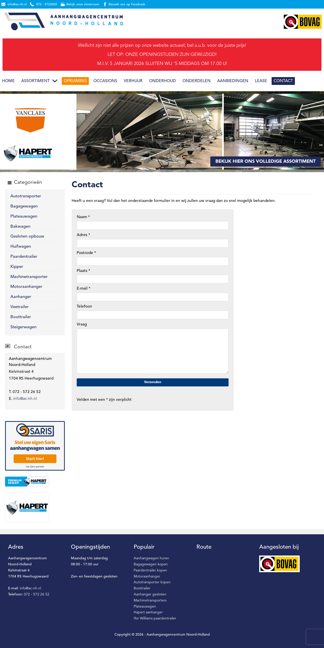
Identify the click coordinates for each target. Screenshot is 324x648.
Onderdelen (197, 81)
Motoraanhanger (26, 287)
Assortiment (35, 81)
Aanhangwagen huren (151, 558)
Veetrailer (19, 307)
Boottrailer (20, 317)
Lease (261, 81)
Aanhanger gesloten (150, 594)
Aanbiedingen (232, 81)
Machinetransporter (29, 277)
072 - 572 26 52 (36, 594)
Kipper (16, 267)
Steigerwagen (23, 327)
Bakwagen (20, 226)
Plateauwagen (23, 216)
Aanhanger (20, 297)
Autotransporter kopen (152, 582)
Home (8, 81)
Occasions (105, 81)
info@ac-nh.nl (25, 399)
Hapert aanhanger (148, 612)
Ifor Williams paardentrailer (155, 618)
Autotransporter (25, 196)
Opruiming (75, 81)
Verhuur (133, 81)
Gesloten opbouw (27, 236)
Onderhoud (162, 81)
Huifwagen (20, 246)
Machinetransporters (150, 600)
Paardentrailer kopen (150, 570)
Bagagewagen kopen (151, 564)
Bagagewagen (24, 206)
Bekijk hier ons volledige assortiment (265, 161)
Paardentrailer (23, 256)
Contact (283, 81)
